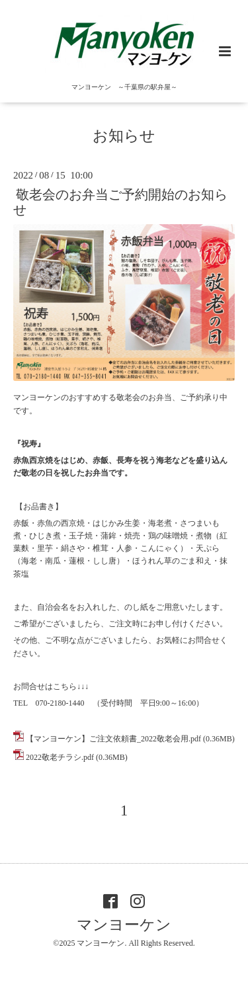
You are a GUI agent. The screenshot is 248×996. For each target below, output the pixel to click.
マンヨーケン (124, 925)
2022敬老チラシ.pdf (60, 757)
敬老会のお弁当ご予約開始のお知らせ (120, 202)
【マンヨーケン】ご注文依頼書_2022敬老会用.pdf (113, 738)
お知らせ (124, 136)
